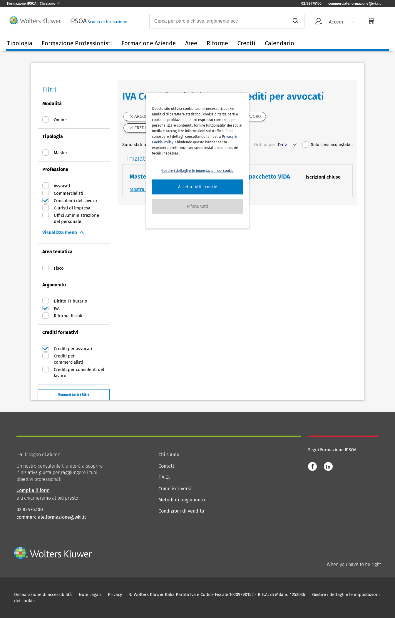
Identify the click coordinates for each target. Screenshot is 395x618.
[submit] (295, 21)
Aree (191, 43)
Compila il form (33, 490)
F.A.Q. (164, 477)
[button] (197, 186)
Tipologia (19, 43)
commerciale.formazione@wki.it (354, 3)
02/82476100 (311, 3)
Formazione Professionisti (77, 43)
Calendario (279, 43)
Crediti (246, 43)
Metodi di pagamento (181, 500)
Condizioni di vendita (181, 511)
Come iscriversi (174, 488)
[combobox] (218, 21)
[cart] (371, 21)
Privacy (115, 594)
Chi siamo (168, 454)
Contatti (167, 466)
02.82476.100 (29, 509)
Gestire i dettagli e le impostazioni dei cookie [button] (197, 171)
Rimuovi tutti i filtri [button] (73, 395)
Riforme (217, 43)
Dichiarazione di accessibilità (43, 594)
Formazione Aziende (148, 43)
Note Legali (90, 594)
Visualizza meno (59, 232)
